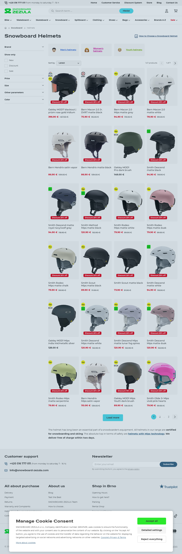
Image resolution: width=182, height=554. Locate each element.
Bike (7, 20)
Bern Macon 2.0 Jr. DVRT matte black (92, 111)
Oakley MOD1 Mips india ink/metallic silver (61, 342)
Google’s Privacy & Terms (113, 538)
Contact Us (171, 3)
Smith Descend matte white (156, 284)
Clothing (97, 20)
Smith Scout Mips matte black (91, 284)
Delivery (9, 493)
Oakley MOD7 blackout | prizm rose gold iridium (62, 111)
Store (149, 3)
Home (94, 3)
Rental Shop (98, 507)
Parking (96, 502)
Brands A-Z (160, 20)
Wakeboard (22, 20)
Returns (8, 502)
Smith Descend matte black (156, 168)
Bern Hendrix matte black (96, 167)
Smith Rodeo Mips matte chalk (58, 284)
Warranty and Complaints (17, 507)
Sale (173, 20)
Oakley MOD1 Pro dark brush (123, 168)
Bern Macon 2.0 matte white (156, 111)
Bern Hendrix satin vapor (62, 167)
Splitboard (80, 20)
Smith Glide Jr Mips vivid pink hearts (158, 399)
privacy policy (133, 469)
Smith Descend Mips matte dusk (156, 342)
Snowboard (61, 20)
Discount (13, 66)
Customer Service (111, 3)
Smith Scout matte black (128, 283)
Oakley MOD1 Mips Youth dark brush (124, 399)
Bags (125, 20)
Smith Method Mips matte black (91, 226)
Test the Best (54, 497)
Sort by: (51, 63)
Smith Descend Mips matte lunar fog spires (127, 342)
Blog (159, 3)
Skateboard (42, 20)
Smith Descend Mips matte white (91, 342)
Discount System (133, 3)
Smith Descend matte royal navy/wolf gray (61, 226)
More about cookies (26, 543)
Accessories (141, 20)
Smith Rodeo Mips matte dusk (156, 226)
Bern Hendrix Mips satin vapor (90, 399)
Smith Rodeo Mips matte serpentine (58, 399)
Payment (9, 497)
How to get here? (100, 497)
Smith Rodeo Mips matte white (124, 226)
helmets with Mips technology (146, 434)
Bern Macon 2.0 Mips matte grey (123, 111)
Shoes (112, 20)
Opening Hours (99, 493)
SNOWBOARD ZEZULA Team (62, 502)
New (11, 60)
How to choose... (56, 507)
